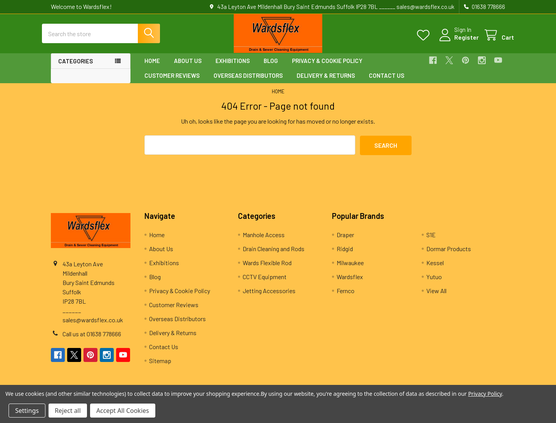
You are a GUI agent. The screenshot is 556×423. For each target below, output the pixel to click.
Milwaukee (350, 269)
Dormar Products (448, 255)
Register (457, 41)
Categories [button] (75, 67)
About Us (188, 67)
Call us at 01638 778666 (92, 340)
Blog (271, 67)
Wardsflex (350, 283)
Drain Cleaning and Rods (273, 255)
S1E (431, 241)
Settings (27, 410)
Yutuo (434, 283)
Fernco (345, 297)
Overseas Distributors (248, 82)
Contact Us (386, 82)
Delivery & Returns (326, 82)
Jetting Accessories (269, 297)
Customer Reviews (172, 82)
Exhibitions (232, 67)
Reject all (68, 410)
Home (152, 67)
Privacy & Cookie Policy (327, 67)
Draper (345, 241)
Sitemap (160, 367)
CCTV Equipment (265, 283)
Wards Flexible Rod (267, 269)
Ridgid (345, 255)
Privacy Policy (485, 393)
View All (436, 297)
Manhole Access (264, 241)
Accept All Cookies (122, 410)
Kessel (435, 269)
